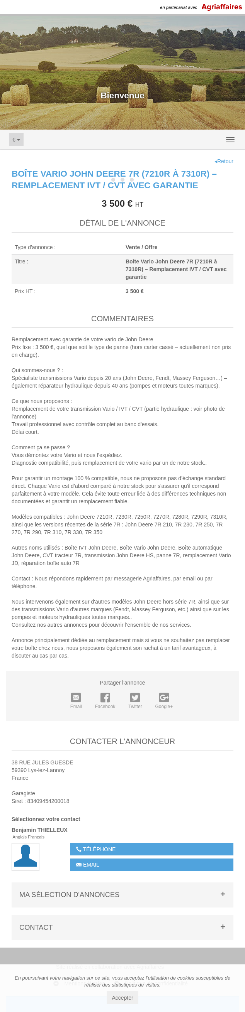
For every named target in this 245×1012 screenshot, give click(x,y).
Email (76, 701)
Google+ (164, 701)
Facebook (105, 701)
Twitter (135, 701)
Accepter (122, 998)
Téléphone (96, 849)
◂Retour (223, 161)
